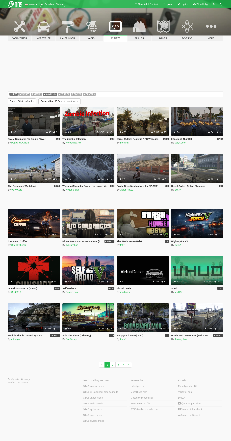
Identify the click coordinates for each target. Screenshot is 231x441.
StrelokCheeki (18, 245)
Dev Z (178, 245)
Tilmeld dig (200, 4)
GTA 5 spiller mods (92, 409)
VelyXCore (180, 142)
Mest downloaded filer (142, 397)
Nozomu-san (72, 189)
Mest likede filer (139, 392)
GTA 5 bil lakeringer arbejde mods (100, 392)
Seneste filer (137, 380)
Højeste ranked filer (141, 403)
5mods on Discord (189, 415)
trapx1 (123, 339)
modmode (125, 292)
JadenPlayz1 (126, 189)
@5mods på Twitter (189, 403)
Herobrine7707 (73, 142)
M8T (122, 245)
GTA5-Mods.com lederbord (144, 409)
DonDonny (71, 339)
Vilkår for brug (185, 392)
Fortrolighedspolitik (188, 386)
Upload (168, 4)
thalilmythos (72, 245)
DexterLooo (72, 292)
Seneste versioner (59, 101)
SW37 (178, 189)
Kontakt (182, 380)
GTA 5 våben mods (93, 397)
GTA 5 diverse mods (93, 421)
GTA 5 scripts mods (93, 403)
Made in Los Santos (18, 382)
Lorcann (124, 142)
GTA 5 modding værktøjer (96, 380)
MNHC (178, 292)
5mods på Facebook (190, 409)
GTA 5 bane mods (92, 415)
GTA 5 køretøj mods (93, 386)
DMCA (181, 397)
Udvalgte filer (137, 386)
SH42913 (16, 292)
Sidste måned (22, 101)
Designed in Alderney (19, 379)
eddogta (15, 339)
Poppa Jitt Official (20, 142)
